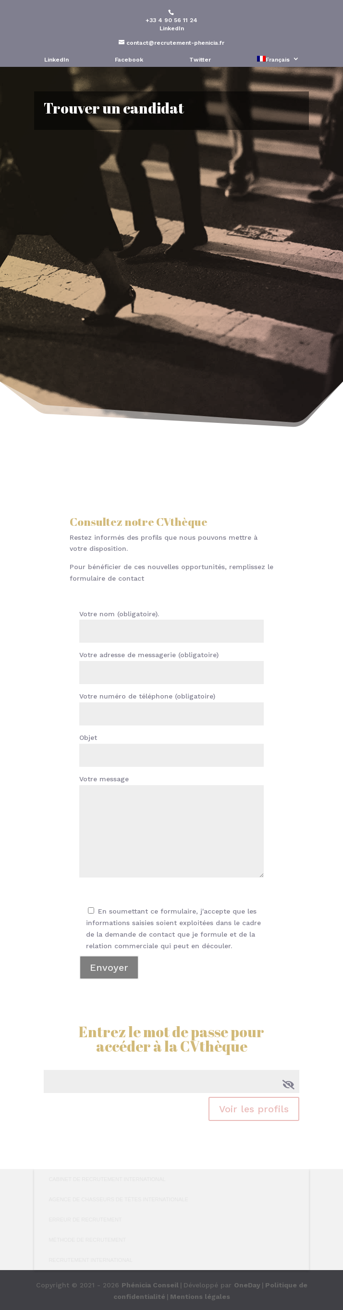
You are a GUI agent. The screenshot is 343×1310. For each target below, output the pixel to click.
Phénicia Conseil (150, 1285)
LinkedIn (171, 28)
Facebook (129, 60)
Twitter (200, 60)
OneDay (247, 1285)
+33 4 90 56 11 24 (171, 20)
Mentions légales (200, 1296)
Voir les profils (254, 1109)
